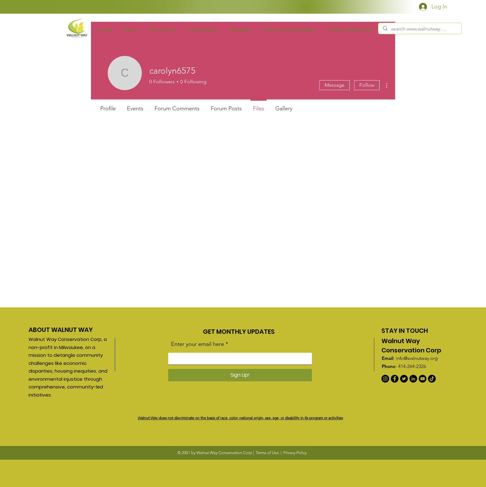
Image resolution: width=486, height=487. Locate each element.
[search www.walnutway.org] (419, 29)
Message (334, 85)
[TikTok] (432, 379)
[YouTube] (422, 379)
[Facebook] (394, 379)
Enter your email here (197, 344)
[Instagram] (385, 379)
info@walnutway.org (417, 358)
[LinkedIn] (413, 379)
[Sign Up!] (240, 375)
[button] (162, 30)
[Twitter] (404, 379)
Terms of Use (267, 452)
